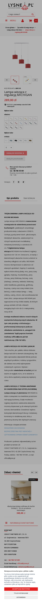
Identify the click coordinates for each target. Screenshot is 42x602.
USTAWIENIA (21, 597)
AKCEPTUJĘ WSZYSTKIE (21, 589)
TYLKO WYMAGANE (21, 593)
